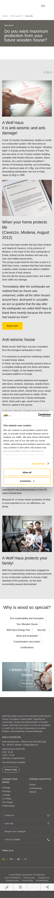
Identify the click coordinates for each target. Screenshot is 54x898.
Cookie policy (27, 880)
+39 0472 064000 (14, 745)
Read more (12, 326)
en (43, 6)
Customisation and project (27, 641)
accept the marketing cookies (35, 356)
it (25, 859)
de (18, 859)
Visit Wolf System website (13, 762)
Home (5, 16)
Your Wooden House (27, 624)
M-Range (6, 791)
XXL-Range (7, 802)
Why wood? (16, 16)
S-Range (6, 787)
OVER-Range (8, 806)
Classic (32, 784)
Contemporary (35, 788)
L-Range (6, 795)
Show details (38, 463)
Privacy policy (29, 878)
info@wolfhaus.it (30, 745)
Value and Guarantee (27, 636)
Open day (27, 823)
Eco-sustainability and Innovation (27, 618)
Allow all (27, 472)
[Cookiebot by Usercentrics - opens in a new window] (38, 415)
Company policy (12, 880)
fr (11, 859)
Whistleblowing (42, 880)
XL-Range (6, 798)
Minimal (32, 792)
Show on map (11, 769)
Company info (43, 878)
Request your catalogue (27, 831)
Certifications (27, 647)
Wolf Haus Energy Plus (18, 630)
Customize (27, 481)
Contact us (27, 815)
